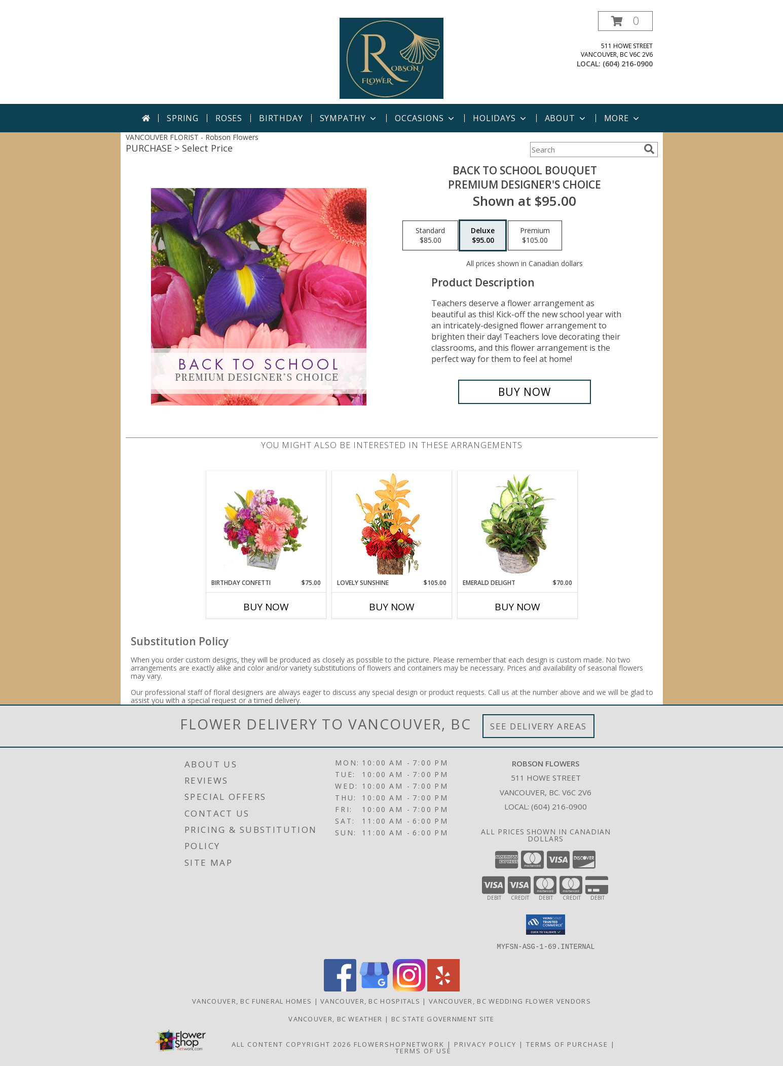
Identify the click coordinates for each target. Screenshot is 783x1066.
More (622, 118)
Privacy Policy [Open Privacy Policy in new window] (485, 1043)
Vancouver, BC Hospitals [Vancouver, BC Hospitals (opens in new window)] (370, 1000)
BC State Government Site (443, 1018)
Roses (228, 118)
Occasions (425, 118)
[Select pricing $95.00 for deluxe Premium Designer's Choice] (482, 235)
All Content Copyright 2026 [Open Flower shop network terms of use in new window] (291, 1043)
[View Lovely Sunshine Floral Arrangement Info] (391, 524)
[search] (649, 149)
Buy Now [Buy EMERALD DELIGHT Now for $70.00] (517, 606)
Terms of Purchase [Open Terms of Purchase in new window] (567, 1043)
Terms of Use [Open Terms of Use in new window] (423, 1050)
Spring (183, 118)
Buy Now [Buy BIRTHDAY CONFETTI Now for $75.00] (266, 606)
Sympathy (349, 118)
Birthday (281, 118)
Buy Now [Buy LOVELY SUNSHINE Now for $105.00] (392, 606)
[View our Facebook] (340, 988)
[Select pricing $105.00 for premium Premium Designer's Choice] (535, 235)
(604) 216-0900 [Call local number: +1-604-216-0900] (628, 63)
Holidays (500, 118)
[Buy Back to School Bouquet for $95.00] (524, 392)
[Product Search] (585, 149)
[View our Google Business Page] (374, 988)
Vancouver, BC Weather (335, 1018)
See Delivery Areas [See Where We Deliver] (538, 726)
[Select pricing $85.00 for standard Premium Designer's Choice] (430, 235)
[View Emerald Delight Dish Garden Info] (517, 524)
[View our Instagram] (409, 988)
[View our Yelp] (443, 988)
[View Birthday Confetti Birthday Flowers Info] (265, 524)
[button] (625, 21)
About (566, 118)
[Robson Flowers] (391, 57)
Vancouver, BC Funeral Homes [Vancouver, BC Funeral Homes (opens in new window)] (252, 1000)
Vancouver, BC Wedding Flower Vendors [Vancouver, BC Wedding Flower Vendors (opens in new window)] (510, 1000)
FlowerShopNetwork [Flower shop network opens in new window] (399, 1043)
